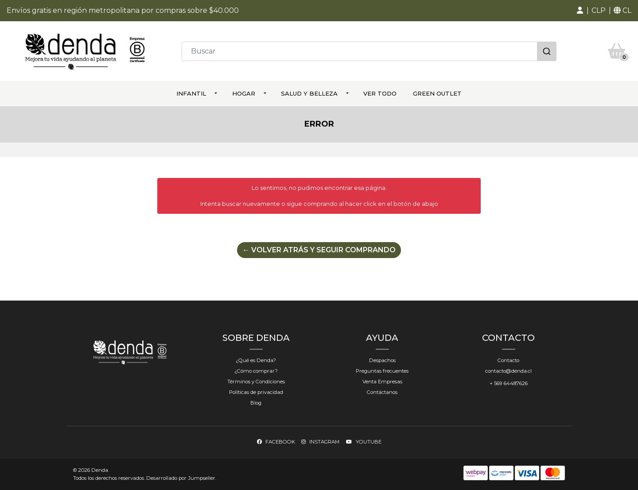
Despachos (382, 360)
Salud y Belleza (309, 93)
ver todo (380, 93)
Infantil (191, 93)
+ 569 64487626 (509, 383)
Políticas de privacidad (256, 392)
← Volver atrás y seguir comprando (319, 250)
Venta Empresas (382, 381)
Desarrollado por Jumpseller (180, 478)
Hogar (243, 93)
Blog (255, 403)
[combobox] (369, 51)
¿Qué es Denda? (256, 360)
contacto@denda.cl (508, 371)
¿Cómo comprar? (256, 371)
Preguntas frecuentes (382, 371)
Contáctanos (382, 392)
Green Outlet (437, 93)
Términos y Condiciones (256, 381)
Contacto (508, 360)
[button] (580, 10)
